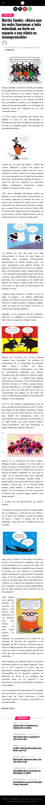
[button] (3, 3)
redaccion (10, 50)
